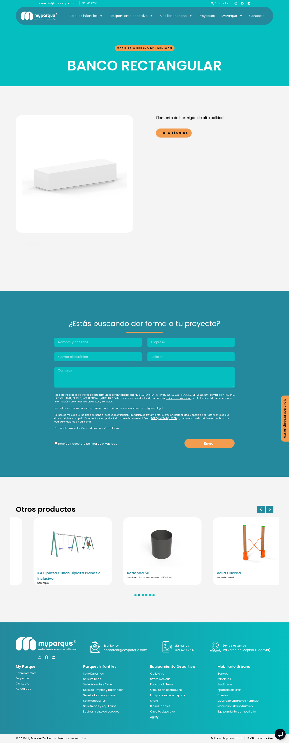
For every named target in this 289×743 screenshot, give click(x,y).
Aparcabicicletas (229, 690)
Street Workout (160, 679)
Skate (154, 701)
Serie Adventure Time (97, 684)
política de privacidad (178, 398)
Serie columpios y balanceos (103, 690)
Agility (154, 717)
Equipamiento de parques (101, 711)
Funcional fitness (162, 684)
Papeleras (224, 679)
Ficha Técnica (173, 133)
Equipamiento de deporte (167, 695)
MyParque (231, 16)
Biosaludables (160, 706)
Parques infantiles (86, 16)
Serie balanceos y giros (99, 695)
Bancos (222, 673)
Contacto (257, 16)
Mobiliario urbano (176, 16)
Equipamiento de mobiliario (236, 711)
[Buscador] (212, 3)
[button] (261, 509)
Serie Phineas (92, 679)
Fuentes (222, 695)
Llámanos (182, 645)
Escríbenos (111, 645)
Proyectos (207, 16)
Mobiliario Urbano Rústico (235, 706)
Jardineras (225, 684)
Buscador (221, 3)
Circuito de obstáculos (166, 690)
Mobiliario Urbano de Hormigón (144, 48)
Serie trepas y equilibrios (99, 706)
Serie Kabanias (93, 673)
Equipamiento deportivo (131, 16)
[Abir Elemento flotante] (280, 734)
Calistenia (157, 673)
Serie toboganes (94, 701)
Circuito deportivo (162, 711)
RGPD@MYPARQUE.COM (164, 418)
